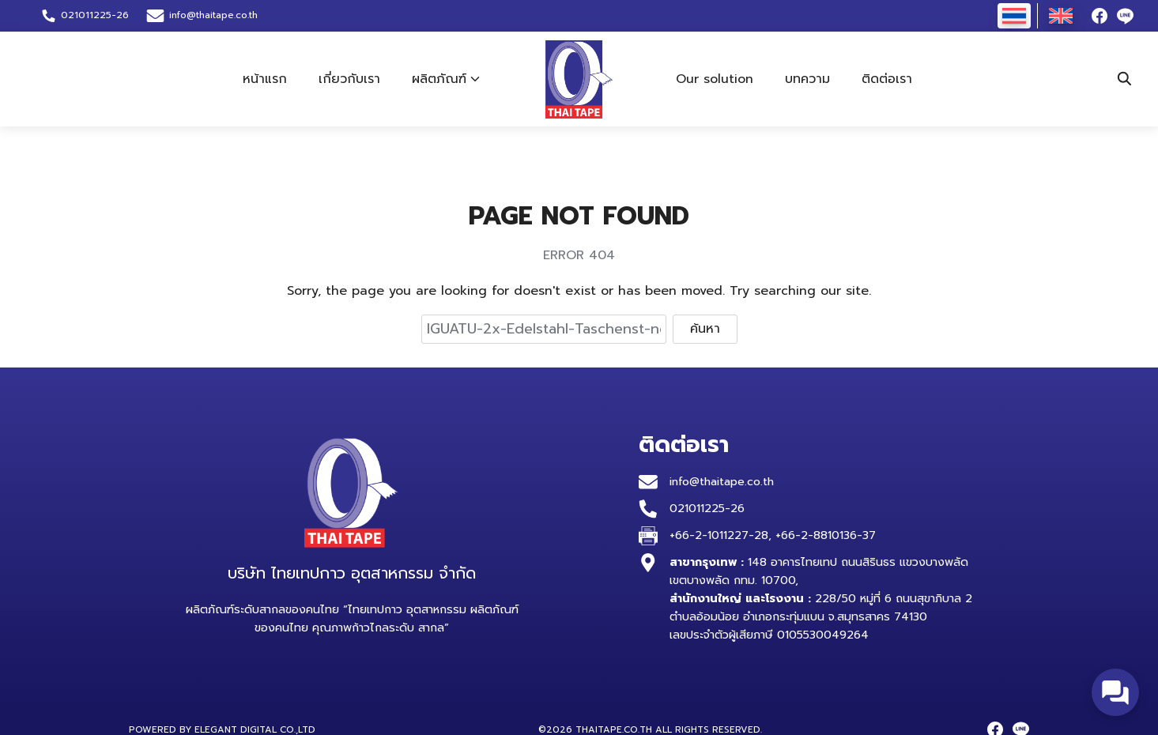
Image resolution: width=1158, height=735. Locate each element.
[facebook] (1099, 15)
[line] (1124, 15)
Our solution (714, 79)
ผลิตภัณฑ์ (439, 79)
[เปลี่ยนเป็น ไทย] (1014, 15)
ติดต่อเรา (887, 79)
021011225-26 (707, 508)
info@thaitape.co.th (213, 15)
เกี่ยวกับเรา (349, 79)
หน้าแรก (265, 79)
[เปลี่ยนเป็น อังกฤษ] (1060, 15)
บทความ (807, 79)
